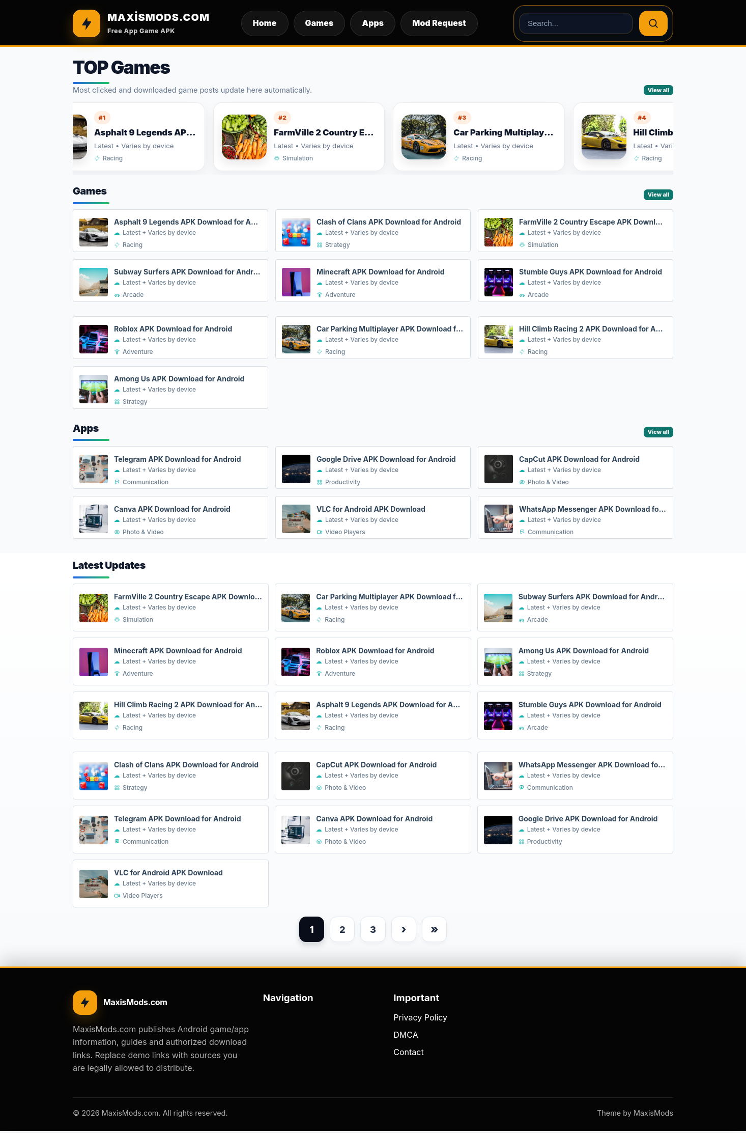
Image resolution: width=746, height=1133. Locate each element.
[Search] (653, 23)
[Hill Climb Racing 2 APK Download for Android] (575, 338)
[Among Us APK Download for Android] (170, 388)
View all (658, 90)
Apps (373, 23)
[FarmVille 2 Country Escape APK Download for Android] (310, 137)
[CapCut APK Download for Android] (575, 468)
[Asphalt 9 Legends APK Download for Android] (130, 137)
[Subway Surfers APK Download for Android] (170, 281)
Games (319, 23)
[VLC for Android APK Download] (373, 517)
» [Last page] (438, 929)
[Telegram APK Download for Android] (170, 468)
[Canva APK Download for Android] (170, 517)
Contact (408, 1053)
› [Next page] (405, 929)
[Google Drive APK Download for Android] (373, 468)
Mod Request (439, 23)
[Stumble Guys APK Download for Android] (575, 281)
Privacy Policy (420, 1019)
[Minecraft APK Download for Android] (373, 281)
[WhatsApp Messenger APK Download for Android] (575, 517)
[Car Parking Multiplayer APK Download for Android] (490, 137)
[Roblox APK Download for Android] (170, 338)
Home (265, 23)
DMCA (405, 1037)
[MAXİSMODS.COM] (141, 23)
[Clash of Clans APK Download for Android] (373, 231)
